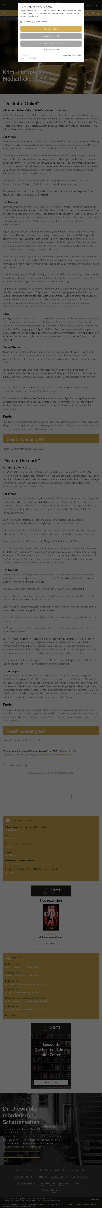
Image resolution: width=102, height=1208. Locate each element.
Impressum (67, 55)
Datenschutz (77, 55)
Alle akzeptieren (51, 28)
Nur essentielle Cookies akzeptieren (51, 43)
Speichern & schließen (51, 36)
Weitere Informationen (51, 49)
